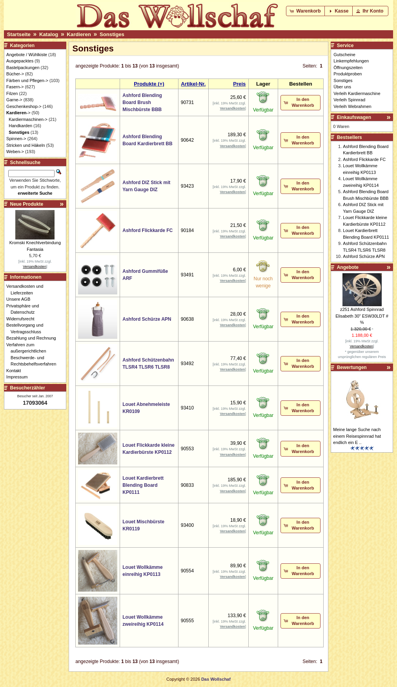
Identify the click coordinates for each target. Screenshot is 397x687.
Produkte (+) (149, 84)
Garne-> (14, 99)
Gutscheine (344, 54)
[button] (306, 11)
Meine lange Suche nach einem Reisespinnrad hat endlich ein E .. (357, 436)
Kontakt (16, 370)
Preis (239, 84)
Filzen (12, 93)
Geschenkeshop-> (24, 106)
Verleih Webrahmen (352, 106)
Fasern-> (15, 86)
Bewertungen (352, 367)
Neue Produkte (27, 204)
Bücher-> (15, 73)
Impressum (19, 377)
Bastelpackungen (22, 67)
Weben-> (15, 151)
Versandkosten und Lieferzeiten (27, 289)
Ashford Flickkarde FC (147, 230)
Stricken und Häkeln (25, 145)
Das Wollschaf (216, 679)
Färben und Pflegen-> (27, 80)
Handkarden (20, 125)
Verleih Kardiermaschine (356, 93)
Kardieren (79, 34)
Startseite (19, 34)
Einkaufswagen (354, 117)
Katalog (48, 34)
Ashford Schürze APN (146, 319)
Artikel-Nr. (193, 84)
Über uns (342, 86)
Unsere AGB (20, 299)
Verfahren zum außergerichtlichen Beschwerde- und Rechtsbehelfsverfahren (33, 354)
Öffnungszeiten (347, 67)
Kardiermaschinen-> (28, 119)
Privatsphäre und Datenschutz (25, 309)
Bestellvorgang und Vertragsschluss (27, 328)
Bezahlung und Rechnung (33, 338)
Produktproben (347, 73)
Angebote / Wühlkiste (26, 54)
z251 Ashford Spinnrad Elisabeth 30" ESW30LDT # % (361, 316)
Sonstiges (112, 34)
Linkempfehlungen (351, 60)
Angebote (348, 267)
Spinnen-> (16, 138)
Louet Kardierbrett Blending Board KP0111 (143, 485)
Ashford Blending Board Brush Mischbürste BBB (142, 102)
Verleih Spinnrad (349, 99)
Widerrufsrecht (23, 318)
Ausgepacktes (19, 60)
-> (18, 112)
